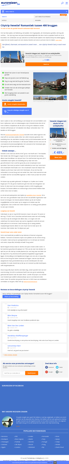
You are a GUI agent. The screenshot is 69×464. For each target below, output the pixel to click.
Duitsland (4, 444)
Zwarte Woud (60, 447)
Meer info (58, 157)
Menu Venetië (10, 11)
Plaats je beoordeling (11, 296)
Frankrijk (17, 442)
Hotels (4, 20)
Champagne (5, 442)
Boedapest (5, 439)
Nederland (32, 447)
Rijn (43, 447)
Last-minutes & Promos (42, 16)
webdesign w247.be (61, 460)
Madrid (31, 439)
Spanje (58, 439)
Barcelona (4, 436)
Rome (57, 436)
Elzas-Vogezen (19, 439)
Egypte (3, 447)
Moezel (31, 444)
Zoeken (62, 3)
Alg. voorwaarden (21, 460)
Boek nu (46, 64)
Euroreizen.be (11, 3)
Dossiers (38, 20)
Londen (31, 436)
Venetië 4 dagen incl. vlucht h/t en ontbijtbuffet (42, 53)
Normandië (45, 436)
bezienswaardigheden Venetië (14, 134)
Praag (44, 444)
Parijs (43, 439)
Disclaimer (30, 460)
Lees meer (59, 40)
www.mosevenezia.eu (30, 281)
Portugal (44, 442)
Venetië (4, 16)
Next (63, 84)
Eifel (16, 436)
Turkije (58, 442)
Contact (52, 460)
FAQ (41, 460)
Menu (66, 3)
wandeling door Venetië (34, 195)
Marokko (31, 442)
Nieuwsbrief (6, 460)
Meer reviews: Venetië (10, 355)
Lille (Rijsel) (18, 444)
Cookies (36, 460)
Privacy (13, 460)
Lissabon (17, 447)
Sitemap (46, 460)
